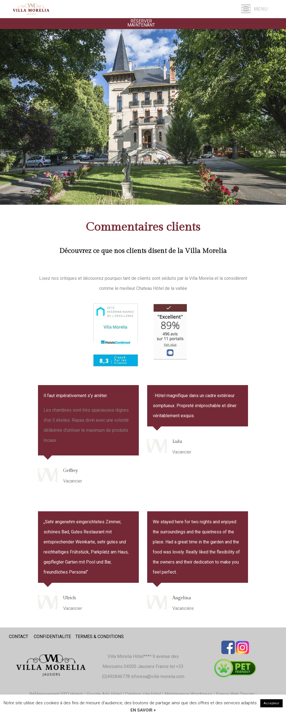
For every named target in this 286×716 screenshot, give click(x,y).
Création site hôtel (143, 694)
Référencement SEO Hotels (56, 694)
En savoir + (143, 710)
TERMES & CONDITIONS (99, 636)
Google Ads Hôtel (104, 694)
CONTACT (18, 636)
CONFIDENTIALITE (52, 636)
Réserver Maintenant (141, 23)
